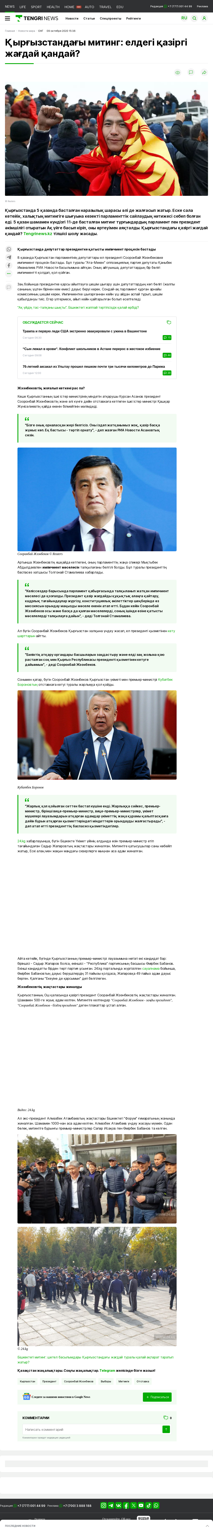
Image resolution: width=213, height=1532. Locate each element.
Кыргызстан (27, 1381)
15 (167, 337)
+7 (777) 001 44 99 (31, 1505)
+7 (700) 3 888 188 (77, 1505)
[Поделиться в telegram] (8, 258)
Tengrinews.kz (37, 233)
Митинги (124, 1381)
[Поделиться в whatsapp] (8, 249)
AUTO (89, 7)
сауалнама (151, 968)
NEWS (10, 7)
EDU (119, 7)
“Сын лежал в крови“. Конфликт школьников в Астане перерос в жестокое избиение (91, 349)
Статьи (89, 18)
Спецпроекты (110, 18)
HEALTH (53, 7)
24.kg (21, 841)
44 (167, 355)
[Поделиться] (204, 73)
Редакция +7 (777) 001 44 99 (171, 6)
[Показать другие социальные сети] (8, 274)
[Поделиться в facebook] (8, 266)
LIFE (23, 7)
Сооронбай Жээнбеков (78, 1381)
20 (167, 373)
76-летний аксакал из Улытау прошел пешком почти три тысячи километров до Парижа (94, 366)
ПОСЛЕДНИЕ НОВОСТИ (20, 1525)
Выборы (106, 1381)
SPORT (36, 7)
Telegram (107, 1370)
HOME (69, 7)
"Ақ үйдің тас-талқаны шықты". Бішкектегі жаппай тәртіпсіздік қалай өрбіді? (78, 307)
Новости (72, 18)
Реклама (202, 6)
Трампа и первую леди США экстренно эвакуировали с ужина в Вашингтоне (85, 331)
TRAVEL (105, 7)
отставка (143, 1381)
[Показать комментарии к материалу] (8, 288)
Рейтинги (133, 18)
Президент (49, 1381)
